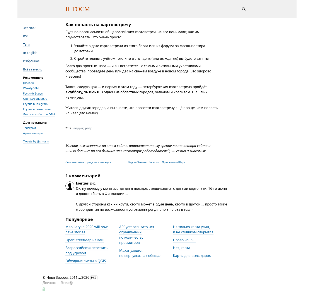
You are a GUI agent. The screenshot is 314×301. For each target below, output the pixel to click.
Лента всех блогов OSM (39, 114)
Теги (26, 44)
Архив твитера (33, 133)
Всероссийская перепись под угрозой (86, 250)
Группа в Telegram (35, 104)
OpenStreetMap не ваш (84, 240)
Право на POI (184, 240)
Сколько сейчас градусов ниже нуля (88, 162)
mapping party (82, 128)
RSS (25, 36)
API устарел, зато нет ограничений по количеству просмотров (136, 234)
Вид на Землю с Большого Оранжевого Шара (157, 162)
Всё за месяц (32, 69)
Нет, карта (181, 247)
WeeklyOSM (31, 88)
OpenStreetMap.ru (35, 99)
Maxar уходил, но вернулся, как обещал (140, 253)
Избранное (31, 61)
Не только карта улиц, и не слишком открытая (193, 229)
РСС (94, 277)
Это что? (29, 28)
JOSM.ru (28, 83)
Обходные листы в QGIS (85, 260)
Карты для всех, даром (192, 255)
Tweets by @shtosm (36, 141)
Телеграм (29, 128)
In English (30, 53)
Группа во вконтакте (37, 109)
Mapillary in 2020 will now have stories (86, 229)
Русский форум (33, 93)
